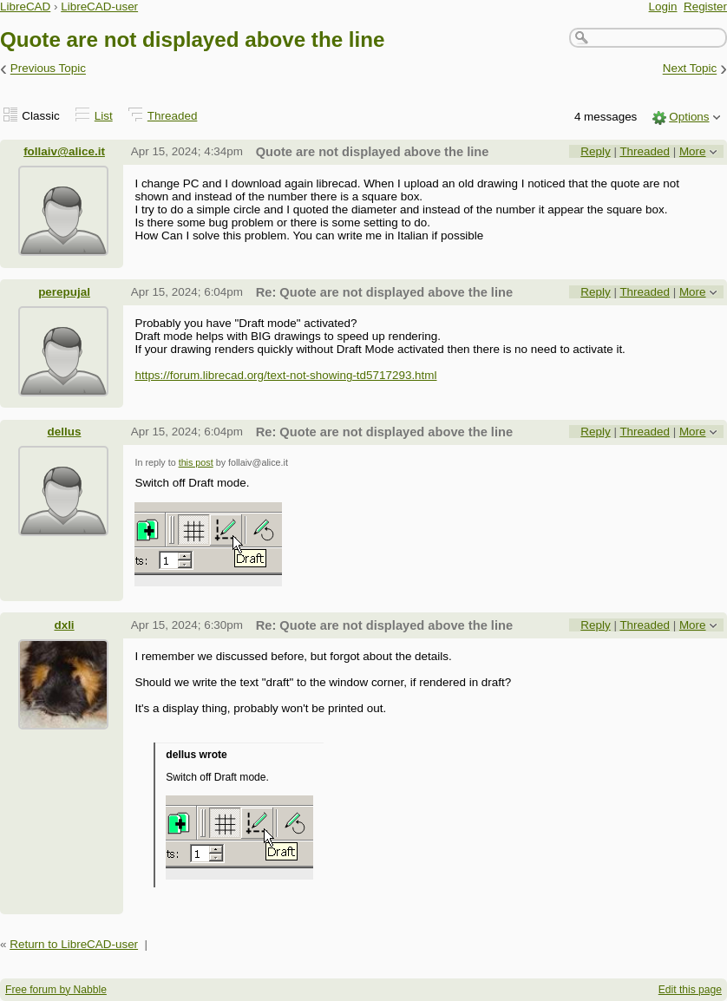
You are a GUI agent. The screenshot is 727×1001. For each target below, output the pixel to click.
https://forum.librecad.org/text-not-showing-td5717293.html (285, 375)
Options (689, 116)
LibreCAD (25, 6)
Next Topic (690, 68)
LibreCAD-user (99, 6)
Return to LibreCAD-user (74, 944)
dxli (64, 624)
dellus (65, 431)
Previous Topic (48, 68)
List (104, 115)
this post (196, 462)
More (692, 151)
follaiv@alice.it (64, 151)
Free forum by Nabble (56, 990)
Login (663, 6)
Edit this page (690, 990)
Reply (595, 151)
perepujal (64, 291)
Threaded (172, 115)
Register (705, 6)
